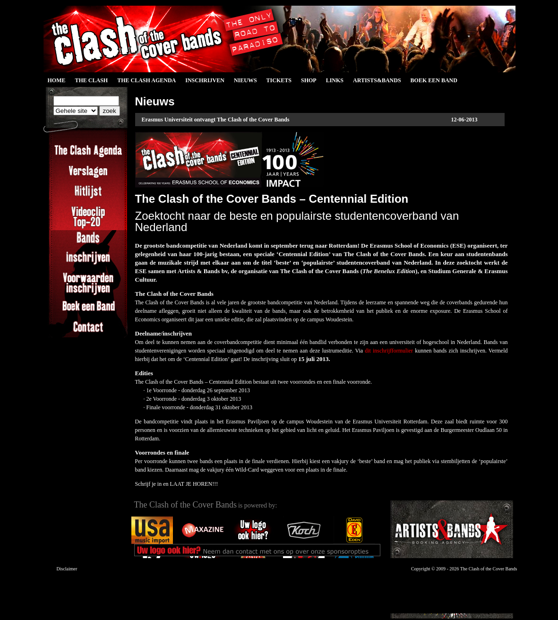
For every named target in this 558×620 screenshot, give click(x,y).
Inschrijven (204, 80)
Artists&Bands (377, 80)
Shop (309, 80)
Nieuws (245, 80)
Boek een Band (434, 80)
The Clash (91, 80)
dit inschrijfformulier (389, 350)
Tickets (279, 80)
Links (334, 80)
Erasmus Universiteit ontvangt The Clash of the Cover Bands (216, 119)
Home (57, 80)
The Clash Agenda (146, 80)
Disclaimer (67, 568)
